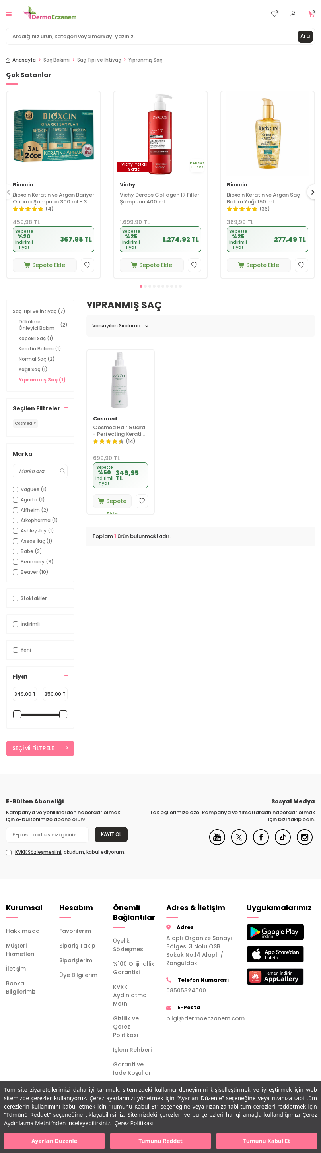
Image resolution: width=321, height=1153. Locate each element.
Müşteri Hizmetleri (20, 950)
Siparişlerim (75, 961)
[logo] (49, 14)
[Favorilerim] (274, 14)
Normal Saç (37, 359)
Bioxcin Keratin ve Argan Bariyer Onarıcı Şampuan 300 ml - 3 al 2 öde (53, 198)
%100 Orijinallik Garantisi (133, 968)
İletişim (16, 969)
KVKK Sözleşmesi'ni (38, 852)
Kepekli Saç (36, 338)
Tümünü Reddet (160, 1141)
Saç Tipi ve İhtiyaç (99, 60)
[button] (141, 286)
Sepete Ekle (44, 265)
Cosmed (105, 419)
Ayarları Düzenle (54, 1141)
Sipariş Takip (77, 946)
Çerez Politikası (134, 1123)
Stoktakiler (30, 598)
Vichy (127, 185)
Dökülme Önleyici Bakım (43, 324)
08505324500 (186, 991)
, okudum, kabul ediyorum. (65, 852)
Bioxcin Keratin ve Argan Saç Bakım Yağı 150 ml (263, 198)
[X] (239, 843)
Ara (305, 36)
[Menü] (9, 13)
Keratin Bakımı (40, 348)
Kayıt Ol (111, 834)
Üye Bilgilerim (78, 975)
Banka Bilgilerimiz (21, 988)
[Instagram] (305, 843)
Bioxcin (23, 185)
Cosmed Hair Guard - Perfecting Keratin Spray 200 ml (119, 431)
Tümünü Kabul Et (266, 1141)
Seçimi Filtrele (40, 749)
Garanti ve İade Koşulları (133, 1068)
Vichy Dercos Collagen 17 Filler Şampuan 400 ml (159, 198)
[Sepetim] (311, 14)
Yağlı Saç (33, 369)
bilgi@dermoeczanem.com (200, 1018)
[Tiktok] (283, 843)
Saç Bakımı (56, 60)
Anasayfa (21, 60)
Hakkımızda (23, 931)
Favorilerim (75, 931)
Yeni (22, 649)
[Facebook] (261, 843)
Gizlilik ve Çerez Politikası (126, 1026)
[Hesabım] (293, 14)
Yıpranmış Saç (42, 379)
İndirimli (26, 624)
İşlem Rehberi (132, 1050)
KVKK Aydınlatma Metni (130, 995)
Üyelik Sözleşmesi (128, 945)
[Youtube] (217, 843)
